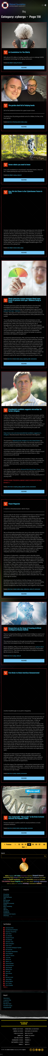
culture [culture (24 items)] (30, 877)
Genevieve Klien (10, 928)
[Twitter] (34, 1049)
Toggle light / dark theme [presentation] (46, 5)
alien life (5, 909)
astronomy (6, 915)
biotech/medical (21, 122)
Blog (24, 12)
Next (23, 847)
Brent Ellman (9, 973)
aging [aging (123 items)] (6, 876)
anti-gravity (6, 911)
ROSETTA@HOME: (14, 1042)
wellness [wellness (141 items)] (39, 883)
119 (33, 844)
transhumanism (34, 359)
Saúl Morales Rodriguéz (12, 929)
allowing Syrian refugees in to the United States (26, 440)
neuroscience (30, 828)
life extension (19, 63)
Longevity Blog (7, 1000)
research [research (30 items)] (8, 883)
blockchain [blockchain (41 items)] (16, 877)
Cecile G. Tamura (10, 955)
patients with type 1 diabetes (12, 311)
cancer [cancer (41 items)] (23, 877)
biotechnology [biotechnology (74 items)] (6, 877)
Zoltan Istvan (9, 487)
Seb (6, 975)
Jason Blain (9, 979)
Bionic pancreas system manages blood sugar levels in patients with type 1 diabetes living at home (24, 300)
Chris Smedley (9, 985)
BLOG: (26, 1033)
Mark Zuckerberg (7, 906)
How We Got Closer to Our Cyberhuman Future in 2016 (25, 192)
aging (4, 908)
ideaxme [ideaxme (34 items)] (25, 879)
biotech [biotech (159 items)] (41, 876)
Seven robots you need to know (19, 164)
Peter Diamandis (7, 897)
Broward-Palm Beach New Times (30, 469)
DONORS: (19, 1036)
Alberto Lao (8, 961)
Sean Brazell (9, 967)
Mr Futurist (6, 1002)
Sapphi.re (24, 1050)
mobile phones (26, 589)
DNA (4, 899)
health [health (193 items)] (11, 879)
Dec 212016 (5, 300)
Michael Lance (9, 977)
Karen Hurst (9, 122)
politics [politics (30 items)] (28, 881)
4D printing (6, 896)
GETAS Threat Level (24, 1024)
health (29, 359)
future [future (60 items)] (44, 877)
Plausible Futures (7, 1005)
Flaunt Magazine (14, 503)
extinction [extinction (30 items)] (40, 877)
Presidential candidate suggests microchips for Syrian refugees (25, 410)
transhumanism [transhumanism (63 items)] (32, 883)
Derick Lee (8, 959)
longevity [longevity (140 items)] (18, 881)
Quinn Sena (8, 933)
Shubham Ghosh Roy (11, 931)
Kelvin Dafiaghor (10, 943)
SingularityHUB (7, 1007)
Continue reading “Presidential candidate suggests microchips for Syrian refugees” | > (23, 481)
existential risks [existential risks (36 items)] (36, 877)
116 (22, 844)
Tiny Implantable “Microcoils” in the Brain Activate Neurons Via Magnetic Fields (26, 817)
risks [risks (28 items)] (10, 883)
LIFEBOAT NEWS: (28, 1029)
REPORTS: (27, 1038)
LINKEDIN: (15, 1031)
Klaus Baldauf (10, 63)
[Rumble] (42, 1049)
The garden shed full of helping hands (21, 105)
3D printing (15, 122)
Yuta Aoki (8, 957)
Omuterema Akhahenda (12, 951)
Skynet (5, 905)
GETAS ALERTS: (27, 1031)
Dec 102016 (5, 629)
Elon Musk (6, 902)
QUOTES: (26, 1045)
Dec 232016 (5, 164)
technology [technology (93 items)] (26, 883)
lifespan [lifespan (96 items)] (12, 881)
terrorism (27, 487)
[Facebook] (31, 1049)
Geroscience (6, 998)
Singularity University (8, 903)
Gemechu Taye (9, 941)
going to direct (40, 647)
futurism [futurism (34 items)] (5, 879)
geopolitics (23, 487)
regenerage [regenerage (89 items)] (36, 881)
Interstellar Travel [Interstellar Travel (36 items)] (36, 879)
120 (36, 844)
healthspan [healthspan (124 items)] (17, 879)
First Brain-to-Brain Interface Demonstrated (23, 672)
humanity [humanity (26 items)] (22, 879)
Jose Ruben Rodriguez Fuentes (13, 947)
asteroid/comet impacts (9, 914)
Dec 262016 (5, 105)
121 (39, 844)
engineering (25, 359)
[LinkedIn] (36, 1049)
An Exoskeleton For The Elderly (19, 52)
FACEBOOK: (15, 1029)
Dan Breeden (9, 935)
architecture (6, 912)
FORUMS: (20, 1045)
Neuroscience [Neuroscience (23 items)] (25, 881)
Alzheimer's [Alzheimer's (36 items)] (12, 875)
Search (45, 856)
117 (25, 844)
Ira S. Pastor (9, 983)
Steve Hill (8, 971)
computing (16, 487)
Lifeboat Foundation (10, 1050)
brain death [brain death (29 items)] (19, 877)
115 (19, 844)
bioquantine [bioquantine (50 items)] (29, 875)
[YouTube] (39, 1049)
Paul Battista (9, 939)
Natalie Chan (9, 969)
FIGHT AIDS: (16, 1038)
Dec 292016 (5, 52)
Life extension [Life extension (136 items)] (6, 881)
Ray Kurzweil (6, 900)
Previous (8, 844)
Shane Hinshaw (10, 963)
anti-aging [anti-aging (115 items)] (17, 876)
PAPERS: (26, 1042)
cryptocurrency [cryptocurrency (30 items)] (27, 877)
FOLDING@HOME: (15, 1040)
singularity (18, 774)
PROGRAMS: (27, 1040)
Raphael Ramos (10, 965)
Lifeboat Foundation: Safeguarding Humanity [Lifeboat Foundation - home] (20, 5)
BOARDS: (26, 1036)
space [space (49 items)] (16, 883)
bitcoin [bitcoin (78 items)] (12, 877)
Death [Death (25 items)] (32, 877)
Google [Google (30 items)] (8, 879)
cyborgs (15, 63)
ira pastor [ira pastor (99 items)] (42, 879)
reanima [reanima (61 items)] (31, 881)
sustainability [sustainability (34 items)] (20, 883)
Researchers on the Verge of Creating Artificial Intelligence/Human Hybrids (24, 629)
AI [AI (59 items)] (9, 876)
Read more (24, 67)
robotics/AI (19, 175)
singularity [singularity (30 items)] (13, 883)
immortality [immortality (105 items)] (30, 879)
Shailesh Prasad (10, 937)
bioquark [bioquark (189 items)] (35, 876)
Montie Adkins (9, 981)
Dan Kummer (9, 949)
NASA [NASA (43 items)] (22, 881)
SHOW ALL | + (5, 987)
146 (44, 844)
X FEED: (15, 1033)
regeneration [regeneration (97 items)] (43, 881)
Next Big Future (7, 1003)
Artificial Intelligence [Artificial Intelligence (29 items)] (24, 875)
